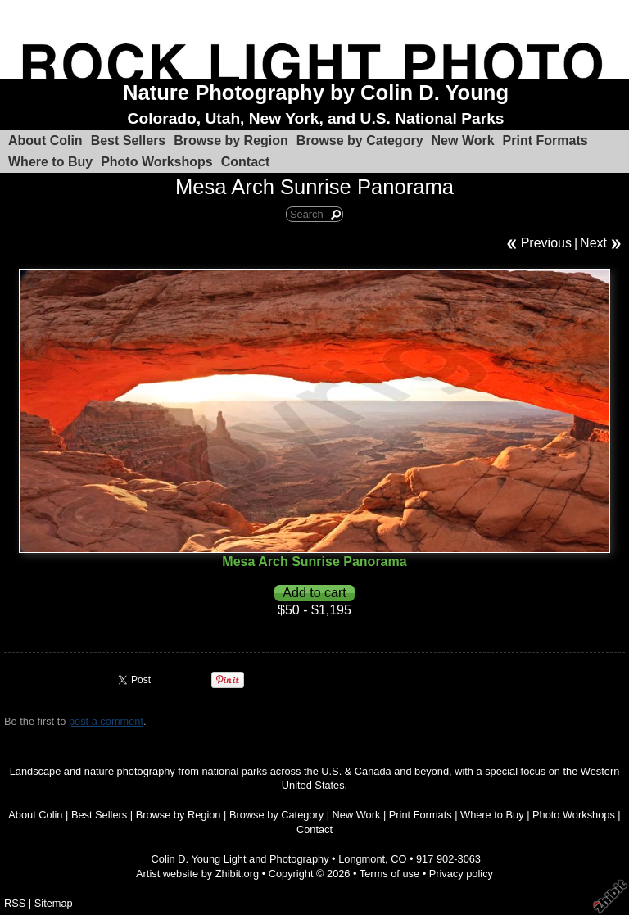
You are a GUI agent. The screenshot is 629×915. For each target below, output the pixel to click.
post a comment (106, 721)
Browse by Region (231, 140)
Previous (546, 243)
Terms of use (389, 873)
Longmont (361, 859)
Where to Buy (50, 162)
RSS (14, 903)
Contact (245, 162)
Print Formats (545, 140)
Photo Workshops (157, 162)
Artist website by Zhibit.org (197, 873)
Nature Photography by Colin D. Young (316, 92)
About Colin (45, 140)
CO (398, 859)
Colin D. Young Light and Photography (240, 859)
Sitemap (53, 903)
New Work (463, 140)
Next (593, 243)
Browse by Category (359, 140)
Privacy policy (461, 873)
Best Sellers (128, 140)
